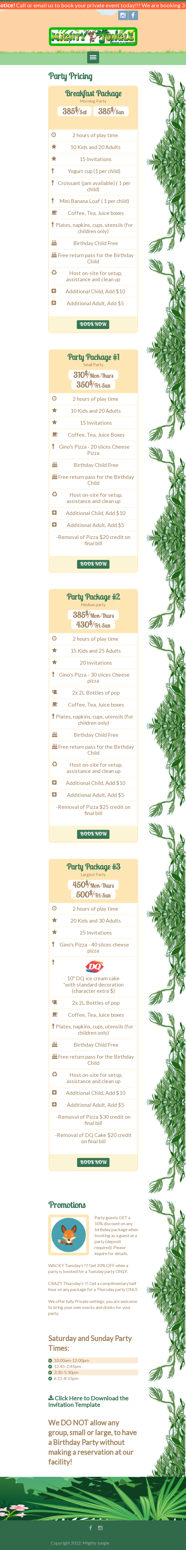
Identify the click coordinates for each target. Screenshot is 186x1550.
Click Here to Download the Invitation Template (88, 1401)
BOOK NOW (93, 324)
